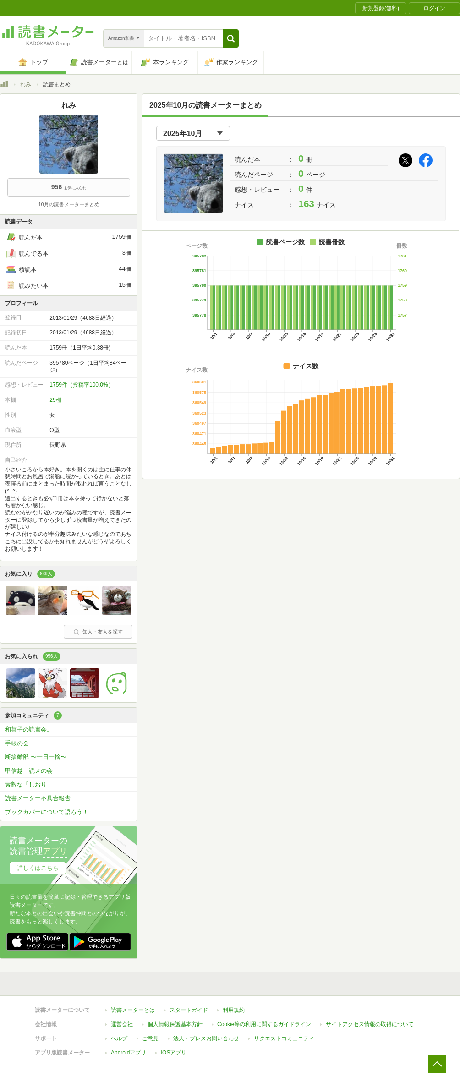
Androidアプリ (128, 1052)
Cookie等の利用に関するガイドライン (264, 1024)
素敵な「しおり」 (29, 784)
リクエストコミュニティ (284, 1038)
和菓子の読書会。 (29, 729)
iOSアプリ (173, 1052)
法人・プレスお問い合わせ (206, 1038)
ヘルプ (119, 1038)
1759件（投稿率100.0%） (81, 385)
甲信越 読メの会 (29, 770)
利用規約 (234, 1010)
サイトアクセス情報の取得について (370, 1024)
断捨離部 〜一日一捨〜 (35, 757)
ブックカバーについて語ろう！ (46, 811)
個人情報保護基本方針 (175, 1024)
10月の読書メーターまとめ (68, 204)
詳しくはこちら (38, 867)
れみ (25, 84)
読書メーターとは (133, 1010)
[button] (231, 38)
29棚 (55, 400)
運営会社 (122, 1024)
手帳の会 (17, 743)
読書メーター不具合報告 (38, 798)
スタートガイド (189, 1010)
